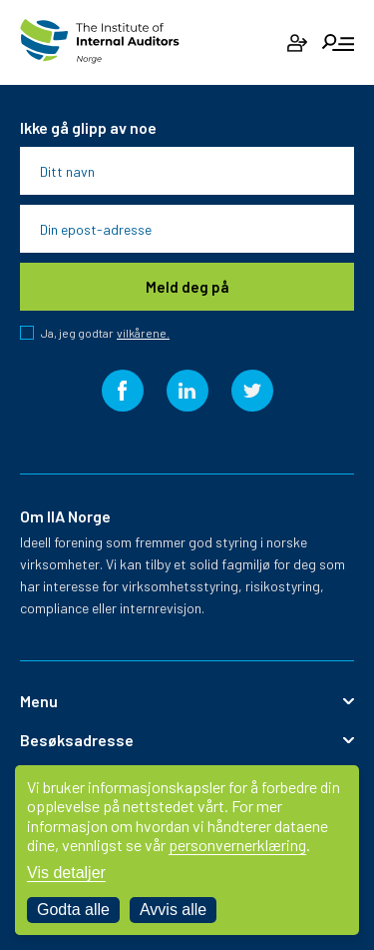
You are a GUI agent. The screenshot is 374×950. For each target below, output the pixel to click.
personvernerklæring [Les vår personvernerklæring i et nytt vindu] (237, 844)
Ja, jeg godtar (105, 333)
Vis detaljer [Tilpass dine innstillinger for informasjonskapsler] (66, 872)
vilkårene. (143, 333)
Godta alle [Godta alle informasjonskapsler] (73, 909)
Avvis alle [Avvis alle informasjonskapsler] (173, 909)
